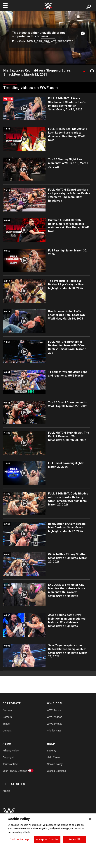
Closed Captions (56, 770)
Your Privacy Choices (14, 770)
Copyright (8, 757)
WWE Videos (54, 716)
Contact (7, 730)
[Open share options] (92, 71)
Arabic (6, 790)
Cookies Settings (19, 839)
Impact (6, 723)
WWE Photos (54, 723)
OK (48, 41)
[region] (48, 830)
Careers (7, 716)
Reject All (74, 839)
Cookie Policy (55, 764)
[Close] (90, 819)
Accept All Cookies (47, 839)
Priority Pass (54, 730)
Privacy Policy (11, 750)
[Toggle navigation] (5, 5)
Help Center (54, 757)
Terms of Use (10, 764)
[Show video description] (84, 71)
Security (51, 750)
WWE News (54, 710)
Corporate (8, 710)
